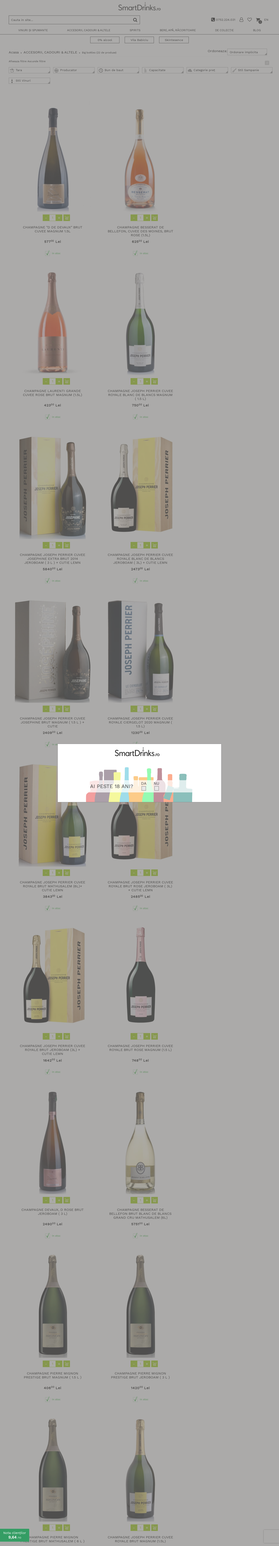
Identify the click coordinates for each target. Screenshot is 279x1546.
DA (143, 783)
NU (156, 783)
